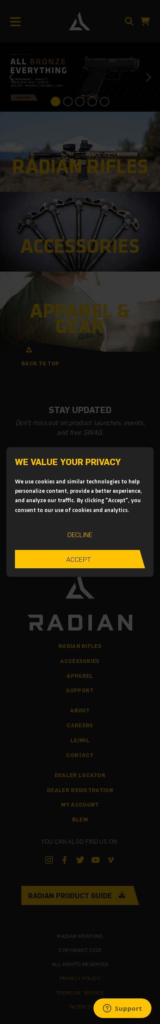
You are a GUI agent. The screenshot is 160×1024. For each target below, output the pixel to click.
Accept (78, 559)
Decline (80, 534)
